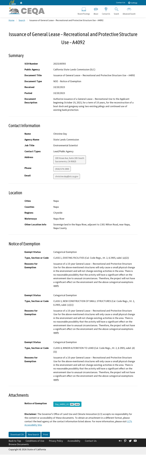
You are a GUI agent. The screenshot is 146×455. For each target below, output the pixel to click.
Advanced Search (129, 10)
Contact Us (120, 2)
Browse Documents (19, 444)
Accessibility (74, 441)
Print (45, 434)
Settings (132, 2)
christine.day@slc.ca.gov (66, 176)
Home (11, 20)
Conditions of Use (35, 441)
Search (116, 10)
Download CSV (17, 434)
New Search (33, 434)
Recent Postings (83, 10)
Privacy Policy (56, 441)
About (96, 10)
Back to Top (15, 441)
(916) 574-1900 (62, 169)
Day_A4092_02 (67, 404)
